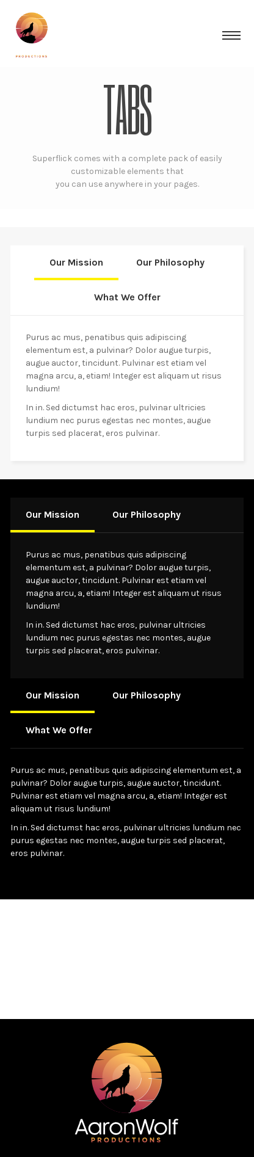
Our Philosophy (170, 262)
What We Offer (127, 297)
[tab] (76, 262)
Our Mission (76, 262)
